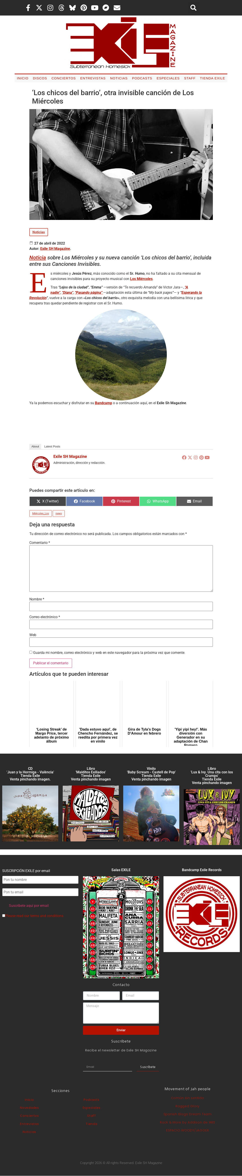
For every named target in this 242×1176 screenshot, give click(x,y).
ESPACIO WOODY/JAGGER (187, 1130)
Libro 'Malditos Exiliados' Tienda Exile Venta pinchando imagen (91, 773)
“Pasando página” (89, 292)
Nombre (36, 599)
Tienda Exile (212, 78)
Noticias (119, 78)
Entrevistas (93, 78)
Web (32, 635)
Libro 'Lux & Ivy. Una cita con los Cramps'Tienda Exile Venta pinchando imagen (212, 775)
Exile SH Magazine (55, 249)
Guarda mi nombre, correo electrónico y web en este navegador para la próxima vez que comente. (109, 653)
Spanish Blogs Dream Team (187, 1114)
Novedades (29, 1107)
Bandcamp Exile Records (202, 870)
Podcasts (142, 78)
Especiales (168, 78)
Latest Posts (52, 446)
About (35, 446)
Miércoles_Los (40, 513)
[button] (193, 7)
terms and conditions (46, 916)
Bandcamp (103, 403)
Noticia (37, 258)
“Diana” (67, 292)
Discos (40, 78)
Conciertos (63, 78)
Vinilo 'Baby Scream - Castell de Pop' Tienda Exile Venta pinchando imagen (151, 773)
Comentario (39, 543)
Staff (190, 78)
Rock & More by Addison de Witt (187, 1122)
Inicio (22, 78)
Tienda (91, 1124)
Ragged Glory (187, 1106)
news (59, 513)
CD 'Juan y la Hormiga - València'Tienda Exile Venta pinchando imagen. (30, 773)
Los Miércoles (141, 279)
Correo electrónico (44, 617)
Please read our (32, 916)
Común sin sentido (187, 1098)
